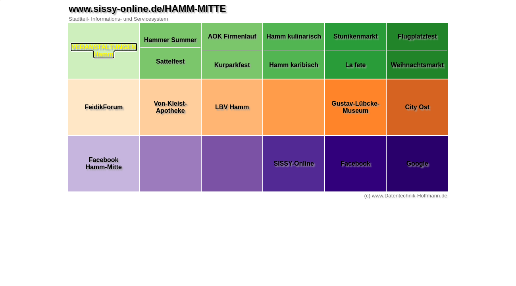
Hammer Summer (170, 40)
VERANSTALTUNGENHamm (103, 51)
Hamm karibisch (293, 65)
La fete (355, 65)
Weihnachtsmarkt (417, 65)
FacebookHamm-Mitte (103, 163)
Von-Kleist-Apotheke (170, 107)
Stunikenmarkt (355, 36)
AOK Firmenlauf (232, 36)
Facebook (355, 163)
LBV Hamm (232, 107)
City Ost (417, 107)
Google (417, 163)
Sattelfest (170, 61)
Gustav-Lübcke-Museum (355, 107)
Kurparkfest (232, 65)
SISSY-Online (293, 163)
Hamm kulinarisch (293, 36)
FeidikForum (104, 107)
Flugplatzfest (417, 36)
